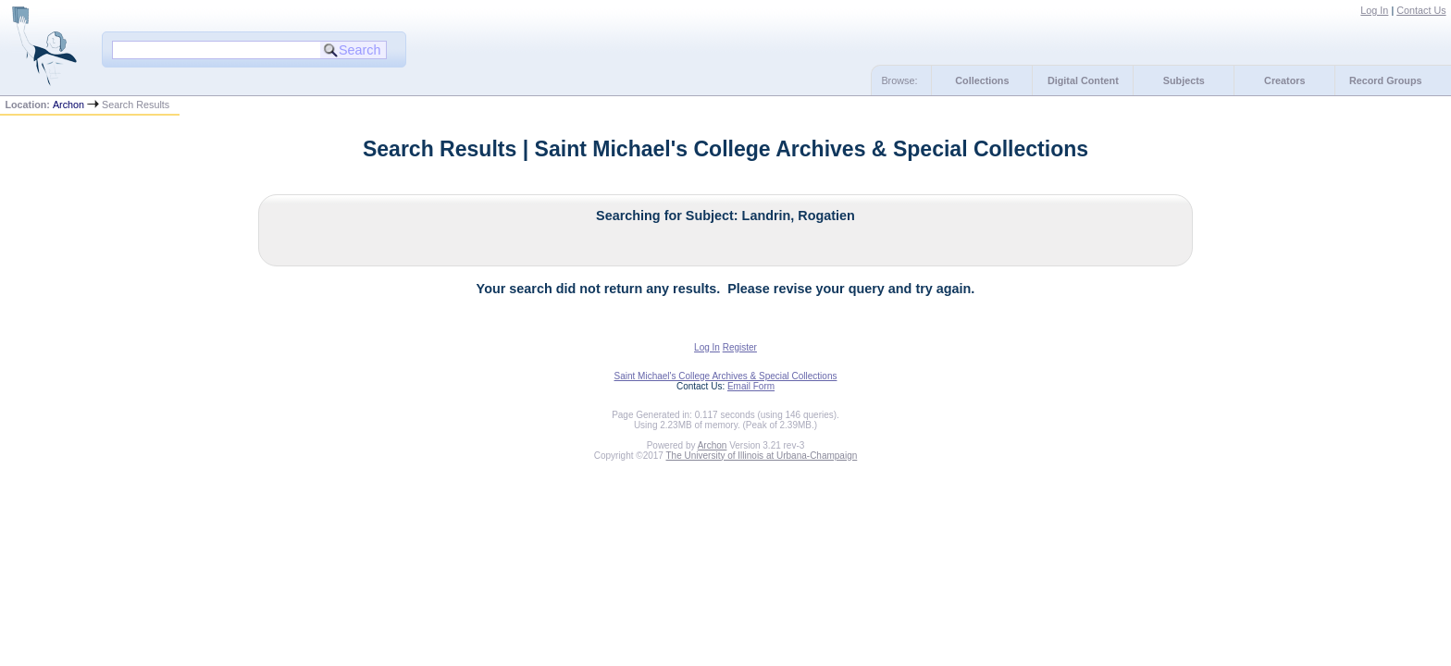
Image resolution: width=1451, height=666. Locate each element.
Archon (68, 104)
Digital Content (1083, 80)
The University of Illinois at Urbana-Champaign (762, 455)
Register (740, 347)
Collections (982, 80)
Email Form (751, 386)
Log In (1374, 10)
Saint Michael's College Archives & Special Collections (725, 376)
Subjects (1184, 80)
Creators (1284, 80)
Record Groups (1385, 80)
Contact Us (1420, 10)
